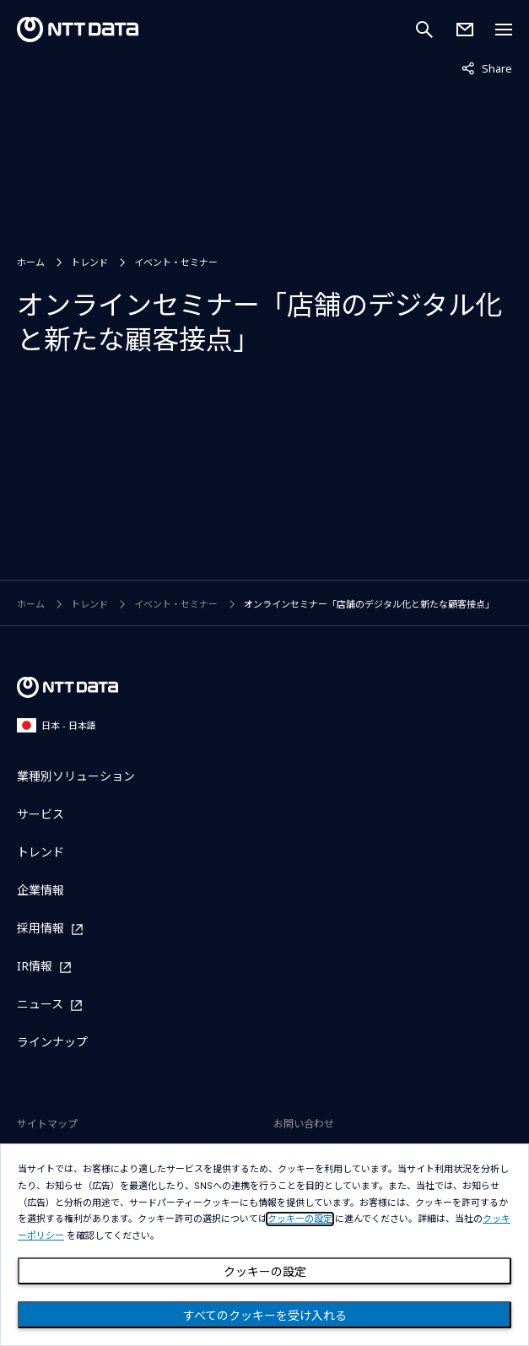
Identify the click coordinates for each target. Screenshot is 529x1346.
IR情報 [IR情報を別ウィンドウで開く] (34, 966)
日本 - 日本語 (56, 725)
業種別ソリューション (76, 776)
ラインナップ (52, 1042)
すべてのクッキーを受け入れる (265, 1315)
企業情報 (40, 890)
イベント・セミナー (176, 262)
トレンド (89, 262)
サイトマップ (47, 1123)
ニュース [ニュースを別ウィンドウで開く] (40, 1004)
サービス (40, 814)
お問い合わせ (303, 1123)
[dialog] (264, 1244)
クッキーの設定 (265, 1271)
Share (487, 67)
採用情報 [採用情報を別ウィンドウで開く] (40, 928)
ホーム (31, 262)
